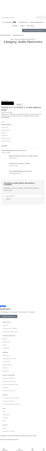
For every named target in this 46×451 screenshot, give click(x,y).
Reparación (4, 136)
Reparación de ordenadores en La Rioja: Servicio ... (25, 156)
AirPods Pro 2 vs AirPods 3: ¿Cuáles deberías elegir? (22, 108)
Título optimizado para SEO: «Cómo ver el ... (15, 151)
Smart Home (4, 101)
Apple (3, 122)
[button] (34, 30)
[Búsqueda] (41, 17)
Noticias (3, 133)
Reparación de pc (6, 139)
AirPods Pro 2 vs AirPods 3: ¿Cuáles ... (20, 164)
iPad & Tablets (5, 130)
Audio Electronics (6, 125)
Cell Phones (5, 128)
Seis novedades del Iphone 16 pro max (21, 172)
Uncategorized (5, 142)
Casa (11, 39)
